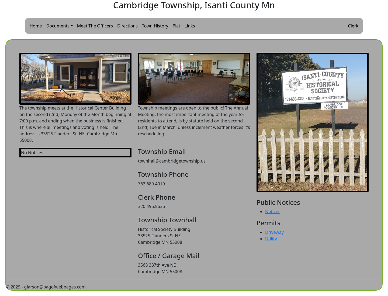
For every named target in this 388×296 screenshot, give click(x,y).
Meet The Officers (95, 26)
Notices (272, 211)
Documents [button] (58, 26)
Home (36, 26)
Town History (155, 26)
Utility (271, 239)
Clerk (353, 26)
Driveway (274, 232)
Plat (177, 26)
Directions (127, 26)
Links (190, 26)
